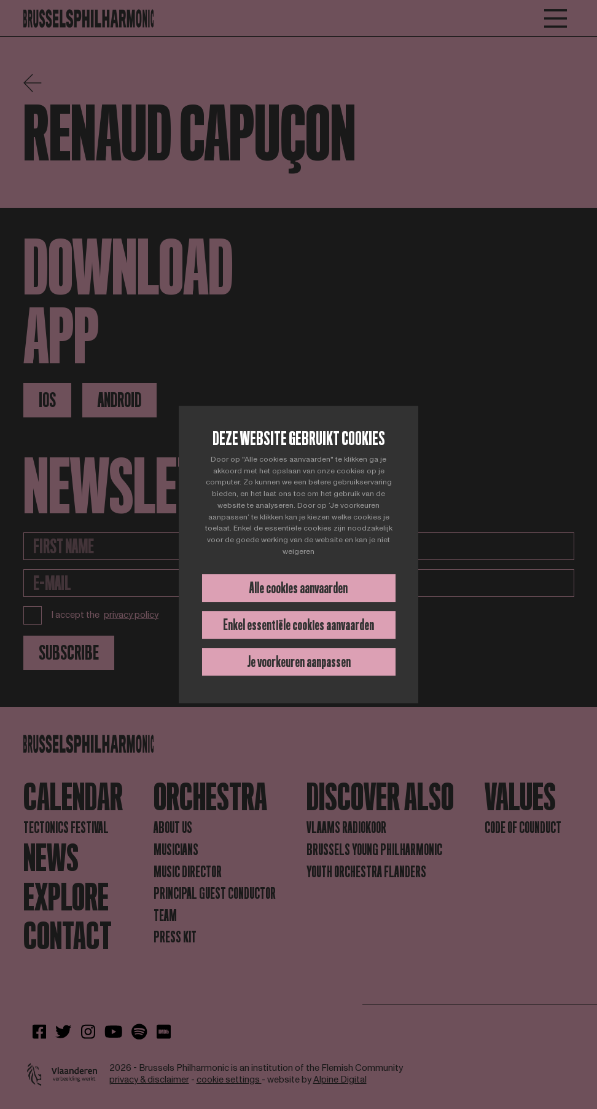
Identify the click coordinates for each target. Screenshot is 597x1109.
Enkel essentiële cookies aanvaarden (298, 625)
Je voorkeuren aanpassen (299, 661)
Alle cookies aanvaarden (298, 588)
